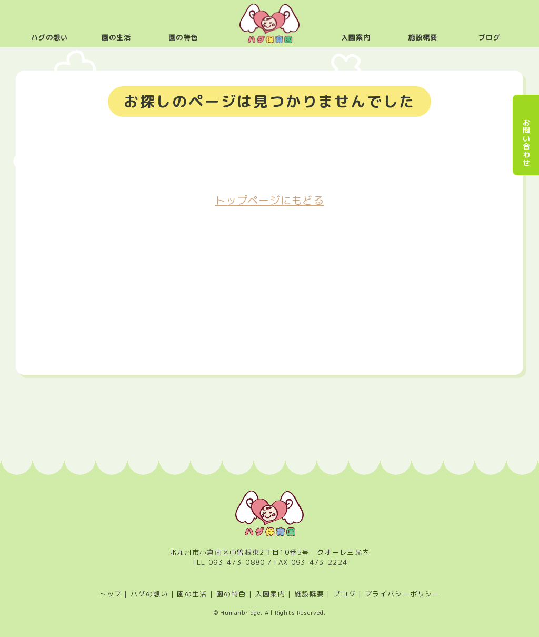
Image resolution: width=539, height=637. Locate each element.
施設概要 (422, 37)
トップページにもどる (269, 200)
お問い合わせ (526, 142)
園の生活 (116, 37)
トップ (110, 594)
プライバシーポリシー (402, 594)
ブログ (489, 37)
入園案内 (356, 37)
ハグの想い (49, 37)
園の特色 (183, 37)
